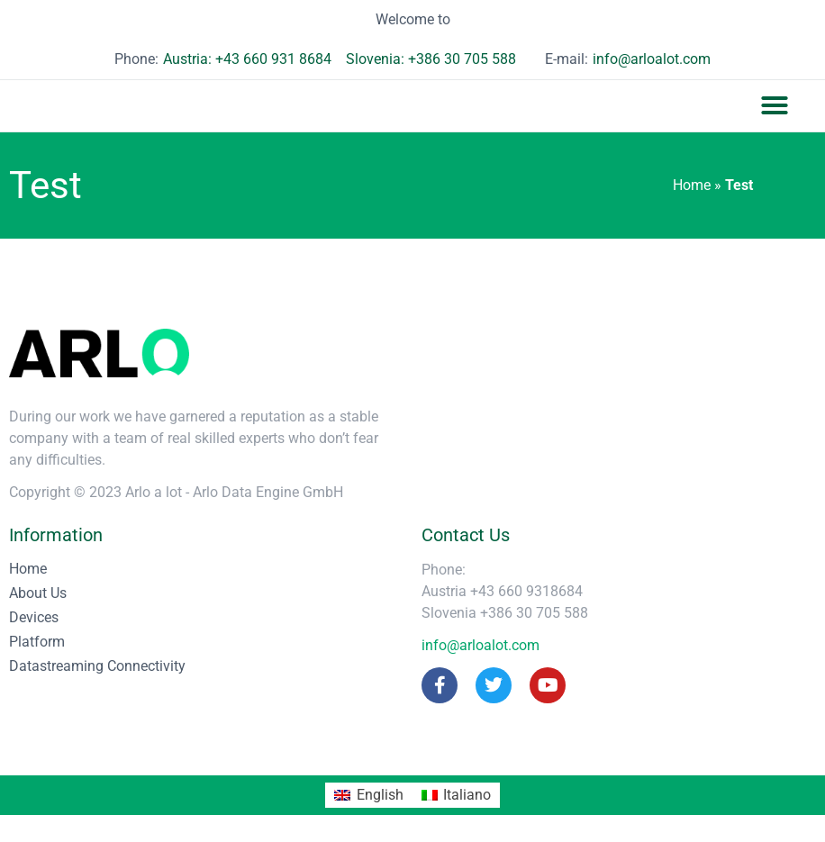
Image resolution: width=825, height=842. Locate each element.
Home (692, 185)
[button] (774, 105)
